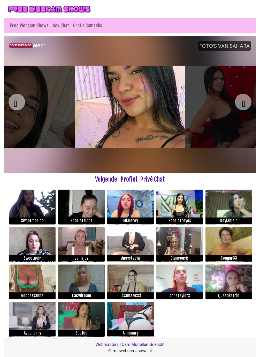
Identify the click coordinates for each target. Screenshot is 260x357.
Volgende (106, 179)
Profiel (128, 179)
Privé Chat (152, 179)
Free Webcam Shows (29, 25)
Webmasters (107, 344)
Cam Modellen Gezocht (143, 344)
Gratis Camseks (87, 25)
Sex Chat (61, 25)
